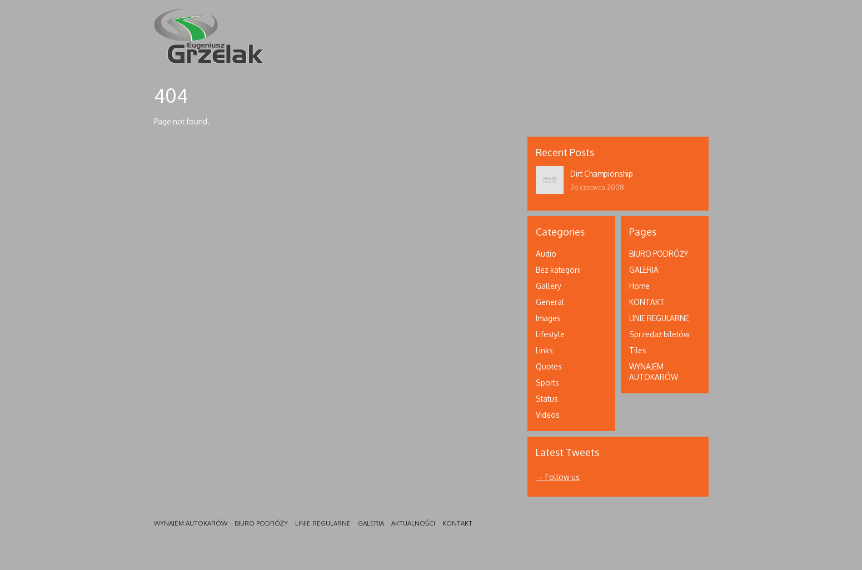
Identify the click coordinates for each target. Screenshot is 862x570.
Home (639, 286)
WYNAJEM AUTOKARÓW (190, 523)
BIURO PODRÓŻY (658, 253)
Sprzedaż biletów (659, 334)
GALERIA (644, 269)
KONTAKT (647, 302)
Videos (548, 414)
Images (548, 318)
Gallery (548, 286)
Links (544, 350)
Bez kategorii (558, 269)
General (550, 302)
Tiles (637, 350)
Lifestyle (550, 334)
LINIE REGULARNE (659, 318)
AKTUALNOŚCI (413, 523)
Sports (547, 382)
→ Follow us (558, 477)
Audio (546, 253)
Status (547, 398)
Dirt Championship (601, 173)
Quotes (549, 366)
